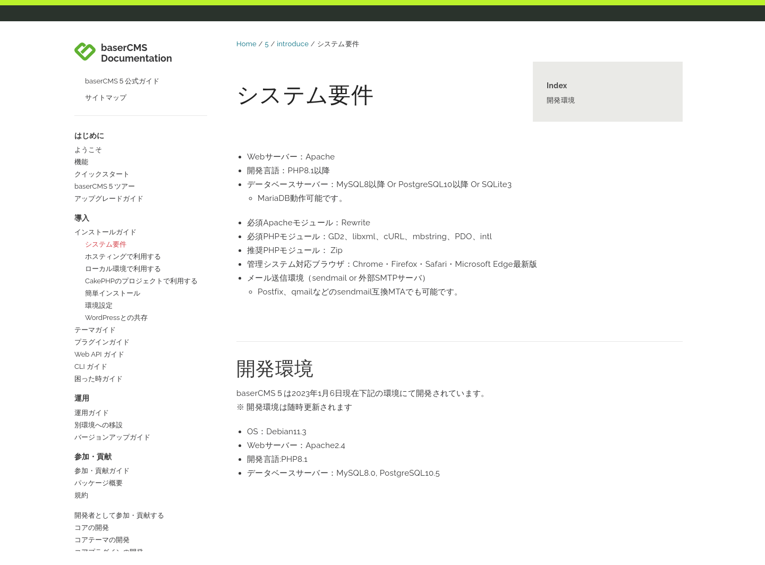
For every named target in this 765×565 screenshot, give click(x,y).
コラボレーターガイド (108, 457)
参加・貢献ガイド (102, 311)
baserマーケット (100, 528)
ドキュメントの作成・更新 (115, 424)
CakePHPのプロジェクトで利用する (141, 121)
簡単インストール (112, 133)
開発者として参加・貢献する (119, 355)
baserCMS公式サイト (108, 491)
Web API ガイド (99, 194)
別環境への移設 (98, 265)
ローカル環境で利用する (123, 109)
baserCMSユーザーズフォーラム (125, 515)
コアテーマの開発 (102, 380)
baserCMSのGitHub (105, 540)
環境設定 (99, 145)
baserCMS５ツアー (104, 26)
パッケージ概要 (98, 323)
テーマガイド (95, 170)
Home (246, 44)
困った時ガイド (98, 219)
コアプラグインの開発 (108, 392)
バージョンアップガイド (112, 277)
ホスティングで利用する (123, 96)
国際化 (84, 437)
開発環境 (561, 100)
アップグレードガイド (108, 39)
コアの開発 (91, 368)
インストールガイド (105, 72)
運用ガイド (91, 253)
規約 (81, 335)
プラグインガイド (102, 182)
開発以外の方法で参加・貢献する (126, 412)
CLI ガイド (90, 206)
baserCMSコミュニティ (111, 503)
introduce (293, 44)
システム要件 (105, 84)
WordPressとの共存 (116, 158)
